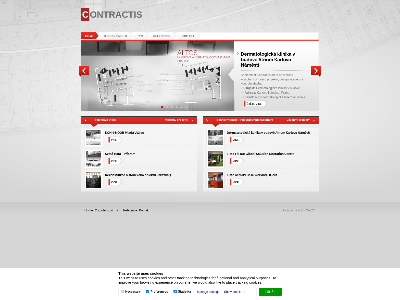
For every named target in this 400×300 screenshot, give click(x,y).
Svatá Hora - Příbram (120, 154)
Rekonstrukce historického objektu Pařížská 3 (138, 175)
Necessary (133, 291)
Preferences (159, 291)
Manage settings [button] (208, 291)
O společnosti (115, 36)
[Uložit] (270, 292)
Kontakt (187, 36)
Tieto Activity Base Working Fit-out (252, 175)
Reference (162, 36)
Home (89, 36)
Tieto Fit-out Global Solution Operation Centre (260, 154)
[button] (234, 291)
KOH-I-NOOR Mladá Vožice (124, 133)
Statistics (185, 291)
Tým (140, 36)
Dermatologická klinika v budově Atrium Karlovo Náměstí (268, 133)
